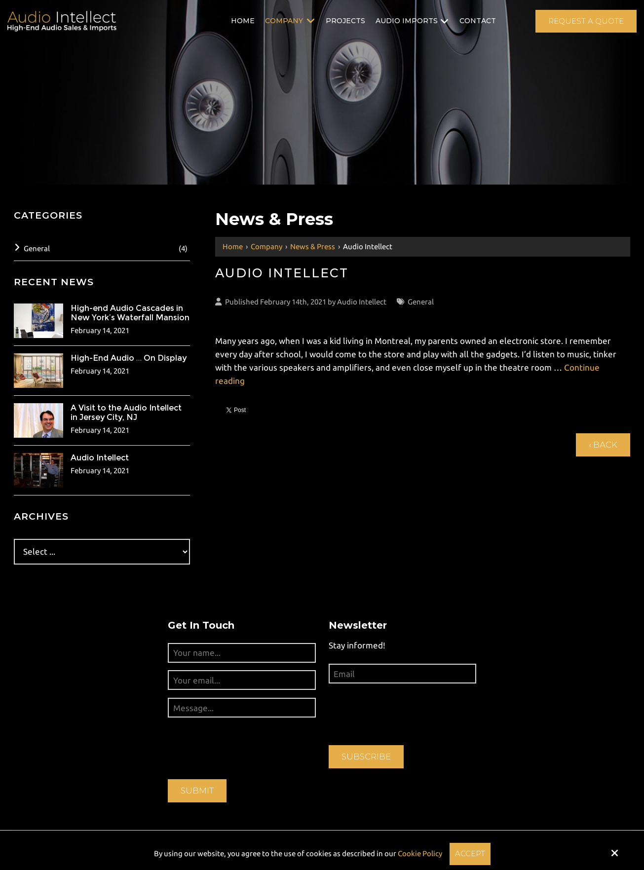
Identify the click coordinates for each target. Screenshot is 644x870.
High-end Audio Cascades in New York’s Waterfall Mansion (130, 312)
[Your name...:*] (241, 653)
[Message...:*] (241, 708)
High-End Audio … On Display (129, 358)
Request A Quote (586, 21)
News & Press (312, 246)
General (421, 302)
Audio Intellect (361, 302)
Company (266, 246)
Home (233, 246)
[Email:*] (402, 673)
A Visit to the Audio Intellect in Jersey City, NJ (126, 412)
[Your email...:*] (241, 680)
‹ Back (603, 445)
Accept (470, 853)
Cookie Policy (420, 853)
